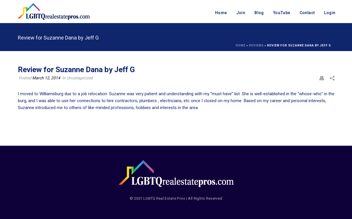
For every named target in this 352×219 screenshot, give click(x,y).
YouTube (281, 13)
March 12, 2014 (46, 78)
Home (221, 13)
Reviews (256, 46)
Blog (259, 13)
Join (241, 13)
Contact (307, 13)
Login (330, 13)
